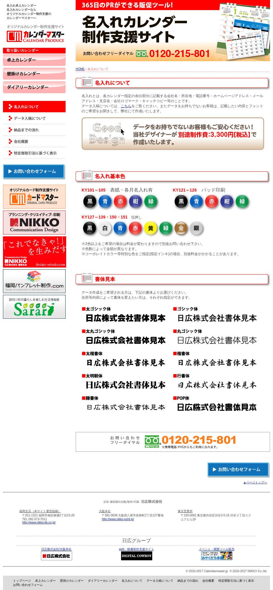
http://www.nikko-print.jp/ (118, 519)
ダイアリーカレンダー (103, 580)
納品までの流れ (187, 580)
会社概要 (208, 580)
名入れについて (132, 580)
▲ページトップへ (255, 482)
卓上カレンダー (45, 580)
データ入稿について (160, 580)
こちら (126, 106)
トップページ (22, 580)
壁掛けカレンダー (72, 580)
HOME (80, 69)
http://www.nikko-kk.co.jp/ (38, 522)
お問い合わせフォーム (28, 584)
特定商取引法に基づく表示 (236, 580)
